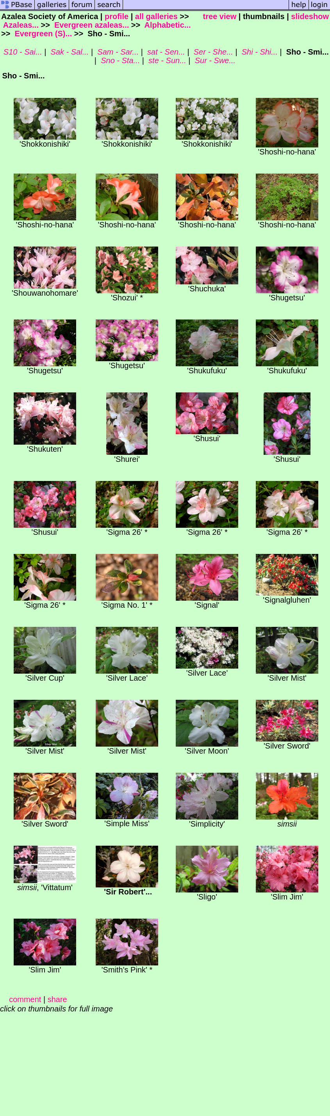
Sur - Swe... (214, 60)
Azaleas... (20, 25)
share (57, 999)
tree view (220, 16)
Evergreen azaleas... (90, 25)
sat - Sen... (165, 52)
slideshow (310, 16)
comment (25, 999)
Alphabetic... (167, 25)
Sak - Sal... (68, 52)
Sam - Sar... (117, 52)
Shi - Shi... (258, 52)
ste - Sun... (166, 60)
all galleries (156, 16)
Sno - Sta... (119, 60)
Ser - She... (212, 52)
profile (116, 16)
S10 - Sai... (21, 52)
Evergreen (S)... (42, 33)
